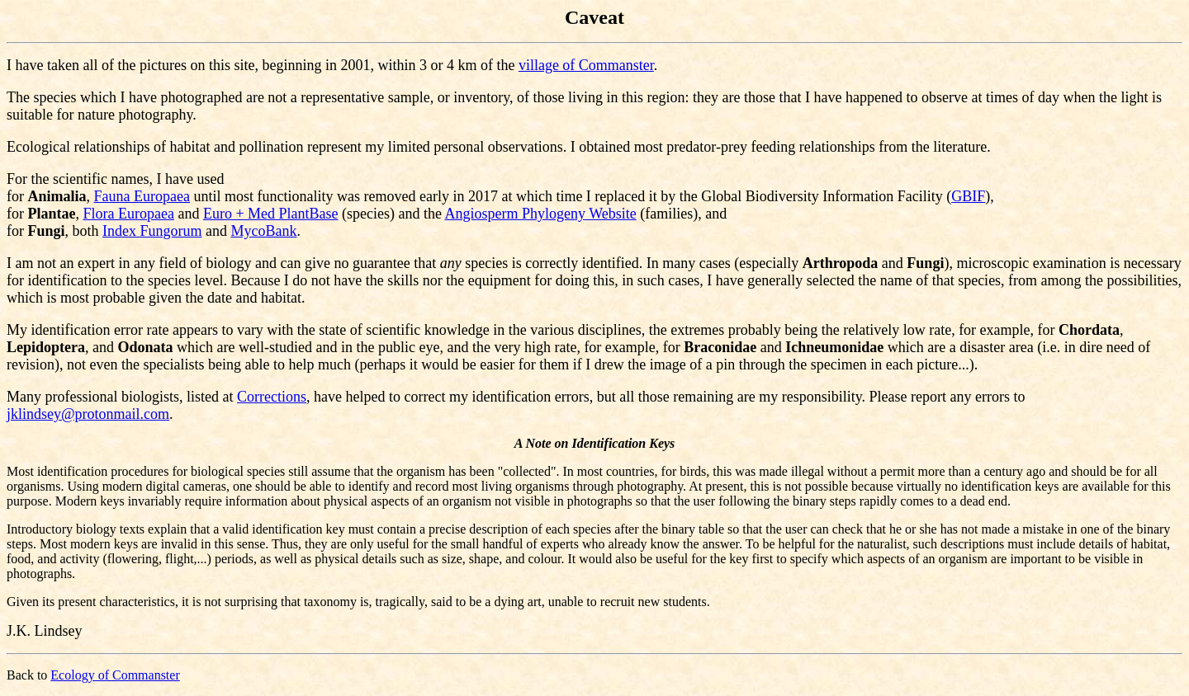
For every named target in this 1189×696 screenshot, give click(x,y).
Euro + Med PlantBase (271, 213)
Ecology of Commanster (114, 675)
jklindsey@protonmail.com (88, 414)
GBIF (968, 196)
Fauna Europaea (142, 196)
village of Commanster (586, 65)
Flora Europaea (128, 213)
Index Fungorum (152, 231)
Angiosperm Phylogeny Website (541, 213)
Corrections (271, 396)
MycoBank (264, 231)
